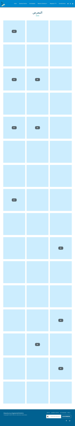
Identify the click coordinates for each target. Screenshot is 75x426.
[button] (43, 3)
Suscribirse (66, 416)
